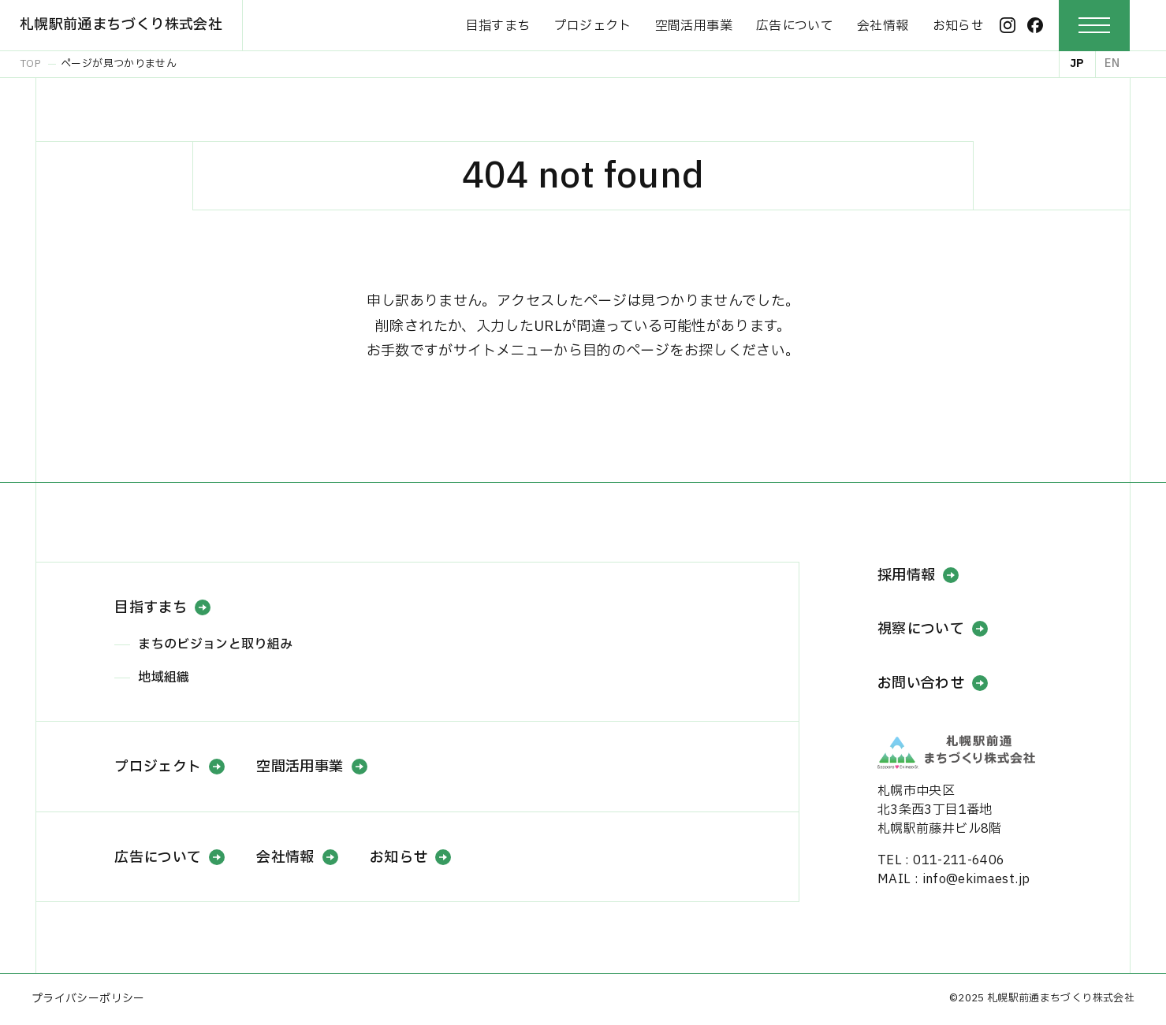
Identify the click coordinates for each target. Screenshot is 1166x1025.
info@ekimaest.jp (976, 879)
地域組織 (163, 677)
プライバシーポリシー (88, 998)
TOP (30, 64)
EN (1112, 63)
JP (1077, 63)
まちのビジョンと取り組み (215, 644)
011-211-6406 (958, 860)
